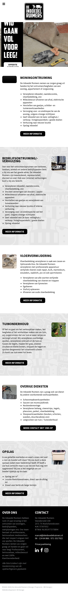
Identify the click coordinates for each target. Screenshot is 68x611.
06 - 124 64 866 (42, 539)
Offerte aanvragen (13, 66)
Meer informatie (32, 134)
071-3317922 (57, 539)
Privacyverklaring (43, 545)
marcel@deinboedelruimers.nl (49, 536)
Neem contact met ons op (38, 428)
